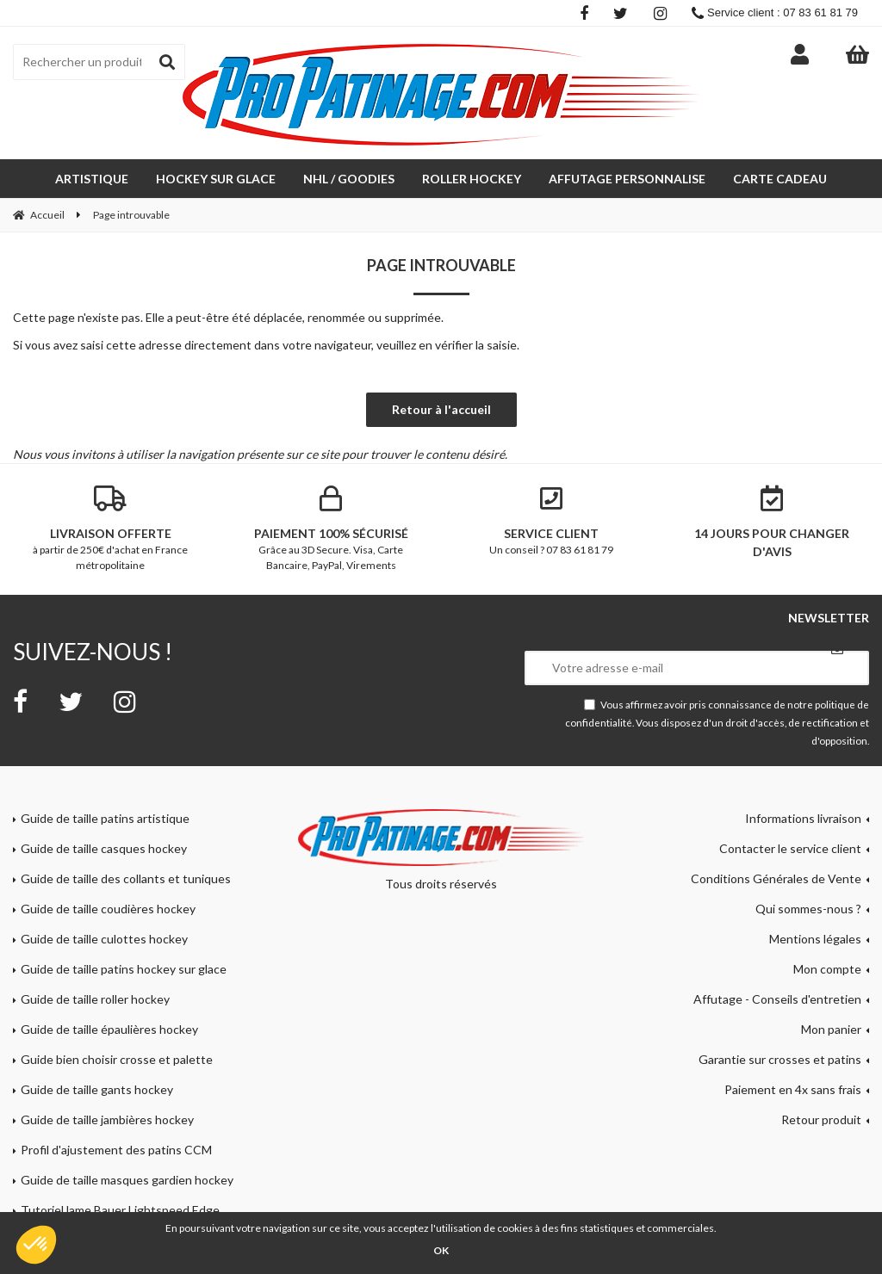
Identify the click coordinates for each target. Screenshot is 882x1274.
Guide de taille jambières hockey (107, 1119)
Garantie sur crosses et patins (780, 1059)
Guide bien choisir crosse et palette (117, 1059)
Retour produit (821, 1119)
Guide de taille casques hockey (104, 848)
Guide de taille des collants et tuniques (126, 878)
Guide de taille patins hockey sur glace (124, 969)
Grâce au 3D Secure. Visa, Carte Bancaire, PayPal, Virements (330, 528)
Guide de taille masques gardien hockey (127, 1179)
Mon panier (831, 1029)
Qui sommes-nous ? (808, 908)
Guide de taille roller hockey (95, 999)
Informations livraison (803, 818)
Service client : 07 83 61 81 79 (775, 12)
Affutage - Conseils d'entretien (777, 999)
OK (441, 1250)
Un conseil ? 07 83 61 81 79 (551, 520)
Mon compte (827, 969)
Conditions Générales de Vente (776, 878)
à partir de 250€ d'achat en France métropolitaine (110, 528)
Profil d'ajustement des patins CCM (116, 1149)
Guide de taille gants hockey (97, 1089)
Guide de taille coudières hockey (108, 908)
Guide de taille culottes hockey (104, 938)
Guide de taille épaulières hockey (109, 1029)
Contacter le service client (790, 848)
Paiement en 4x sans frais (792, 1089)
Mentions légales (815, 938)
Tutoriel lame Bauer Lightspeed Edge (120, 1210)
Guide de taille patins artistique (105, 818)
